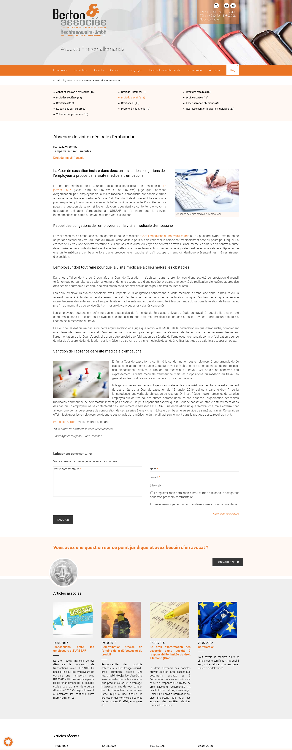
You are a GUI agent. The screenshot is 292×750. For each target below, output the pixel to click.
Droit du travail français (68, 157)
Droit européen (194, 97)
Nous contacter (210, 19)
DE (226, 5)
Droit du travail (74, 80)
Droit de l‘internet (131, 91)
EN (233, 5)
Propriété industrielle (133, 108)
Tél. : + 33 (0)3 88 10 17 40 (217, 12)
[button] (8, 742)
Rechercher (216, 5)
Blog (64, 80)
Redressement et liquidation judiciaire (207, 108)
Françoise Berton (64, 422)
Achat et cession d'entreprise (72, 91)
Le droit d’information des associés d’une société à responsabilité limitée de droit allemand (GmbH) (170, 652)
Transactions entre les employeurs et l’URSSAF (73, 648)
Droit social (127, 103)
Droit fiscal (62, 103)
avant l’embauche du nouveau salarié (164, 236)
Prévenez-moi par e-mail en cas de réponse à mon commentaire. (194, 504)
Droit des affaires (196, 91)
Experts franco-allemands (201, 103)
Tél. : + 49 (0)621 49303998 (218, 15)
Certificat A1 (206, 647)
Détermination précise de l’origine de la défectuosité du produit (121, 650)
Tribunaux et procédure (69, 114)
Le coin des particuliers (69, 108)
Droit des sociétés (66, 97)
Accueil (56, 80)
